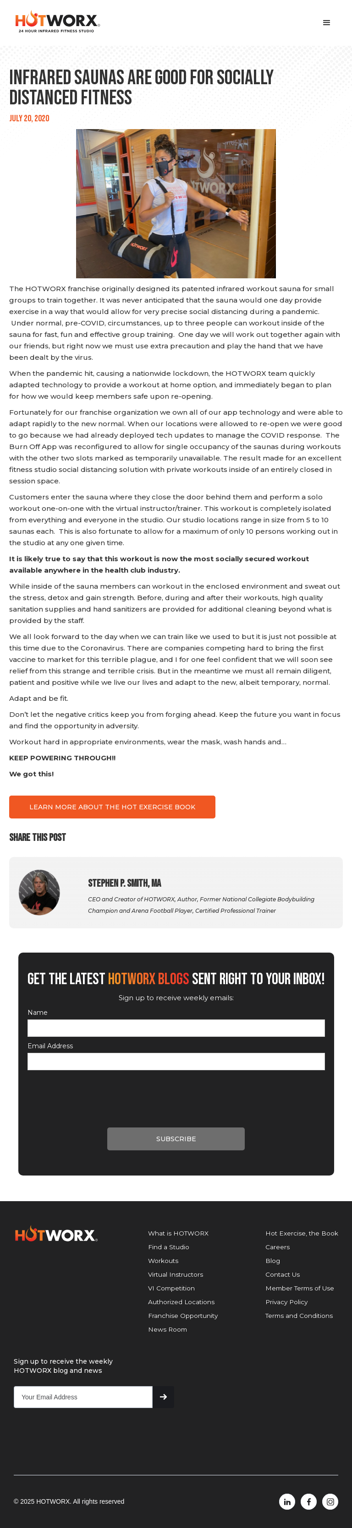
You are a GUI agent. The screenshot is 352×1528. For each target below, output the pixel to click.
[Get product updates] (83, 1397)
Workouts (163, 1260)
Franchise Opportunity (183, 1315)
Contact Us (282, 1274)
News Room (167, 1329)
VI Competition (171, 1288)
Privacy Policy (286, 1302)
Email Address (50, 1046)
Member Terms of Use (299, 1288)
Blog (272, 1260)
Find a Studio (168, 1247)
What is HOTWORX (178, 1233)
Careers (277, 1247)
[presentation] (97, 1093)
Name (38, 1012)
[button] (327, 23)
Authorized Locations (181, 1302)
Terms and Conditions (299, 1315)
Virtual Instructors (175, 1274)
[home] (57, 21)
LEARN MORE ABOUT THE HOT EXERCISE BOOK (112, 807)
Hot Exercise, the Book (301, 1233)
